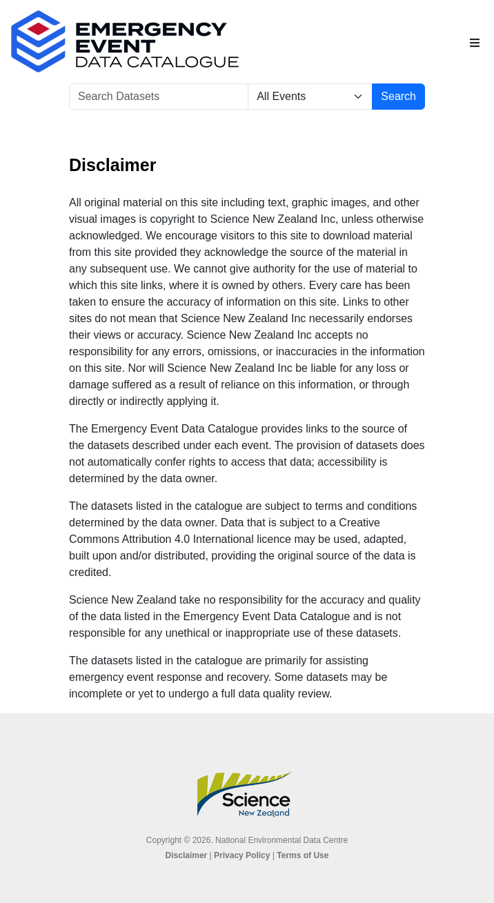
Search (398, 96)
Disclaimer (187, 855)
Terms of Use (302, 855)
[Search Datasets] (158, 96)
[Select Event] (310, 96)
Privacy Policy (242, 855)
